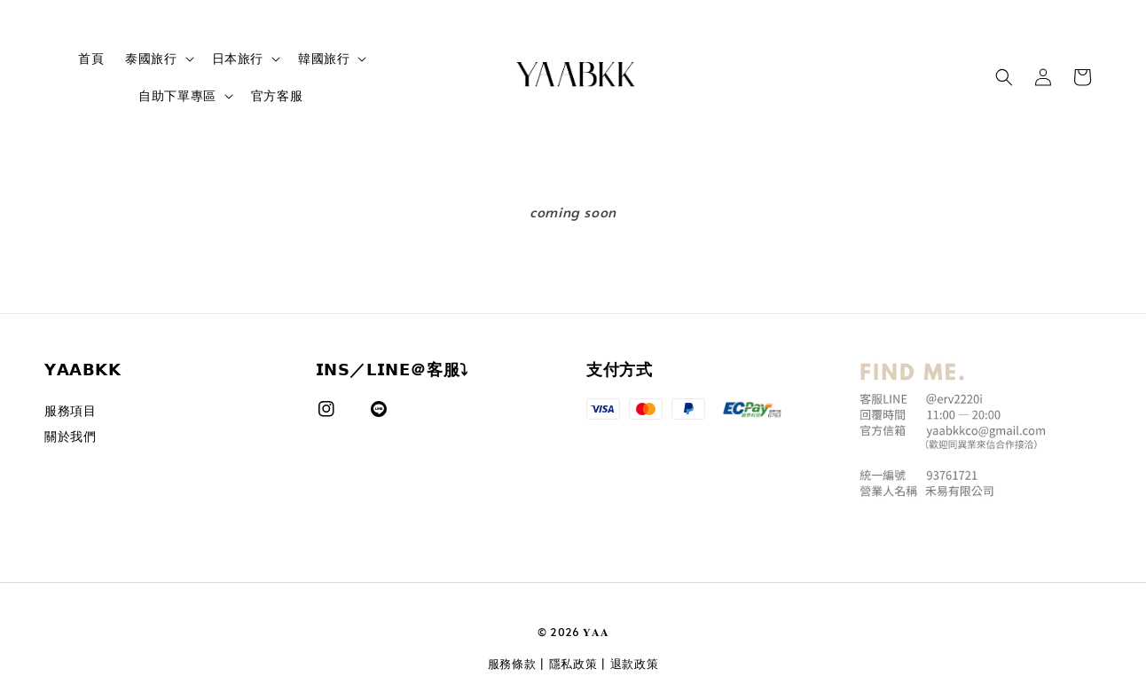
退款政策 (634, 664)
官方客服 (276, 95)
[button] (1004, 77)
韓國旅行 (323, 59)
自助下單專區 (177, 96)
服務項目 (70, 411)
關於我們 (70, 436)
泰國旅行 (151, 59)
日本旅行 (237, 59)
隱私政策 (573, 664)
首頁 (91, 58)
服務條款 (512, 664)
